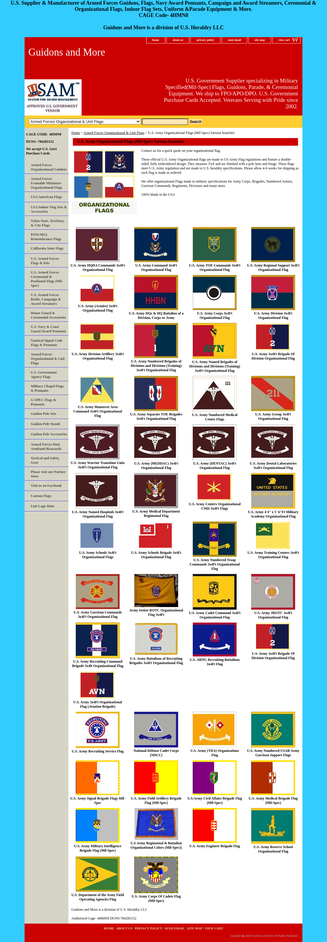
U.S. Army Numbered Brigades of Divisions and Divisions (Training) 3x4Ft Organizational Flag (156, 365)
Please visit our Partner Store (48, 474)
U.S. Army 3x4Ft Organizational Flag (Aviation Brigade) (97, 704)
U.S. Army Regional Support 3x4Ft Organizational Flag (273, 267)
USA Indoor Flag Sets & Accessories (49, 209)
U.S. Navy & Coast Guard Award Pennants (48, 329)
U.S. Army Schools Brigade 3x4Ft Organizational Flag (156, 555)
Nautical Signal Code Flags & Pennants (46, 342)
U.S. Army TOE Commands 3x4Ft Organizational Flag (214, 267)
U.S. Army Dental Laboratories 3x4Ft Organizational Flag (273, 465)
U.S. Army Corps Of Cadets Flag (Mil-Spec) (156, 898)
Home (75, 133)
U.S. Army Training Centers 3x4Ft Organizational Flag (273, 555)
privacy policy (205, 40)
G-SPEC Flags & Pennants (43, 402)
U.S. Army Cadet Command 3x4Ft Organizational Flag (215, 615)
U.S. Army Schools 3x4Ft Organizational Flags (97, 555)
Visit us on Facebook (46, 486)
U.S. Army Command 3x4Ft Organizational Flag (156, 267)
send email (234, 40)
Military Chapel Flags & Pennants (47, 388)
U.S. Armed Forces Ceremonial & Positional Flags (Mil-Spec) (47, 279)
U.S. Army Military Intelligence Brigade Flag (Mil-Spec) (97, 848)
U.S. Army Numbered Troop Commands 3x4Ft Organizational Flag (215, 564)
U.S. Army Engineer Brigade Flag (215, 846)
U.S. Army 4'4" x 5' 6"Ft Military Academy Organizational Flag (273, 514)
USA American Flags (46, 197)
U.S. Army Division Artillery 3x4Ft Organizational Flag (98, 356)
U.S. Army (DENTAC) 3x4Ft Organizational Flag (214, 465)
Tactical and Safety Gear (45, 460)
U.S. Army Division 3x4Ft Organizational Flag (273, 315)
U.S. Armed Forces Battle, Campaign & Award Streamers (46, 299)
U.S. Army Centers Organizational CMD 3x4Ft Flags (215, 506)
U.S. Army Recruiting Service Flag (97, 751)
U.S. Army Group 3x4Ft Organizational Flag (273, 416)
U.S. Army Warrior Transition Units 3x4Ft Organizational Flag (97, 465)
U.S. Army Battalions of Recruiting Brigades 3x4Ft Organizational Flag (156, 660)
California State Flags (47, 248)
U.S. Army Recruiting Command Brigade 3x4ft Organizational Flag (97, 663)
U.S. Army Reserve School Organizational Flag (273, 849)
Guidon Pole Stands (45, 424)
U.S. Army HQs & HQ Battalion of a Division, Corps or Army (156, 315)
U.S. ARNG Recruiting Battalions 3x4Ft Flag (215, 662)
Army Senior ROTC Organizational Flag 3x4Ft (156, 612)
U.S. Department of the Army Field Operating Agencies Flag (97, 897)
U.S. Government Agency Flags (44, 374)
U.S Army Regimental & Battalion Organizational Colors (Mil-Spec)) (156, 845)
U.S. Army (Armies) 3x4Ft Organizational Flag (97, 308)
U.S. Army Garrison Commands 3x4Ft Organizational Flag (97, 614)
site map (259, 40)
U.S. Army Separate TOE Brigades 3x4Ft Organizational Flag (156, 416)
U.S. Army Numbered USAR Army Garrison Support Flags (273, 753)
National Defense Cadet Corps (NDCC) (156, 753)
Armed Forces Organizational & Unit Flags (113, 133)
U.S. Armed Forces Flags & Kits (45, 261)
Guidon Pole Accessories (49, 434)
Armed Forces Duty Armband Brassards (46, 446)
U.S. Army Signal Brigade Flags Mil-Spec (97, 800)
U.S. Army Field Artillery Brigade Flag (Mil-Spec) (156, 800)
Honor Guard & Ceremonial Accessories (48, 315)
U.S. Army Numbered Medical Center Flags (214, 417)
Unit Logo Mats (42, 506)
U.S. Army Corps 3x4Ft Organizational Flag (214, 315)
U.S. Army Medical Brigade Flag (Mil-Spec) (273, 800)
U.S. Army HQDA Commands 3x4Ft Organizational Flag (97, 267)
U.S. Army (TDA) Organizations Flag (214, 753)
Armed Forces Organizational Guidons (49, 167)
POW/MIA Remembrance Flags (46, 237)
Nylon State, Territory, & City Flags (47, 223)
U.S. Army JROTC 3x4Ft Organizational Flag (273, 615)
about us (178, 40)
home (155, 40)
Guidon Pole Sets (43, 414)
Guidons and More (66, 52)
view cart (284, 40)
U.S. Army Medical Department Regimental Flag (156, 513)
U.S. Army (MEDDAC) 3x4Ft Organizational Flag (156, 465)
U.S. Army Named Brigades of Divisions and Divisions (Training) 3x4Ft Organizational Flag (214, 366)
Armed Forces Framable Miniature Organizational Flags (46, 183)
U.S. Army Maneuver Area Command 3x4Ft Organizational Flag (97, 411)
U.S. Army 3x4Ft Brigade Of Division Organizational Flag (273, 356)
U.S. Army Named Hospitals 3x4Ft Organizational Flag (98, 514)
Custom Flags (41, 496)
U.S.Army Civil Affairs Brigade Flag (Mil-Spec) (214, 800)
